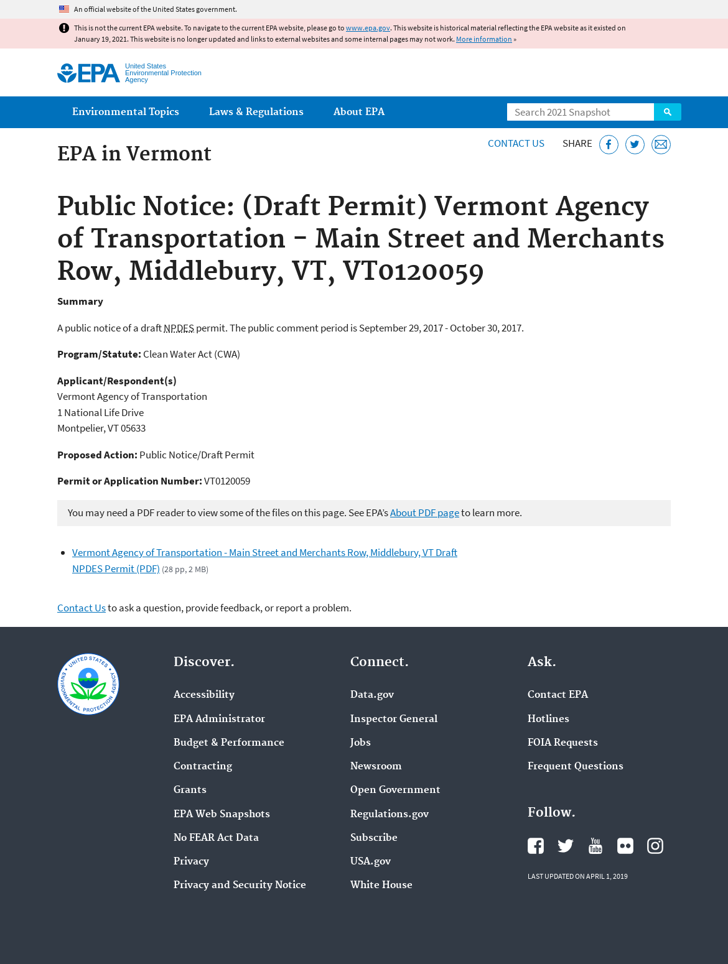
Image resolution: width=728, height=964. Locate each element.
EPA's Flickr (625, 846)
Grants (190, 790)
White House (381, 885)
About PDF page (424, 512)
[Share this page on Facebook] (608, 144)
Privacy (191, 862)
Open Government (395, 790)
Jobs (360, 743)
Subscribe (374, 838)
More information (484, 39)
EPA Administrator (219, 719)
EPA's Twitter (566, 846)
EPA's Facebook (536, 846)
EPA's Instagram (655, 846)
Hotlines (548, 719)
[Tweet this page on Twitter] (635, 144)
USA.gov (370, 862)
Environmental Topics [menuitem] (125, 112)
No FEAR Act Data (216, 838)
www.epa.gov (368, 27)
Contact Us (516, 143)
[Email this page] (661, 144)
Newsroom (376, 766)
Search (667, 112)
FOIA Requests (563, 743)
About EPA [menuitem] (359, 112)
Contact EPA (558, 695)
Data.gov (372, 695)
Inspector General (393, 719)
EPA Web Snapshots (222, 814)
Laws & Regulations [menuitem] (256, 112)
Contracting (203, 766)
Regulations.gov (389, 814)
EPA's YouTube (595, 846)
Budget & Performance (229, 743)
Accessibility (204, 695)
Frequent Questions (575, 766)
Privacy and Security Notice (240, 885)
